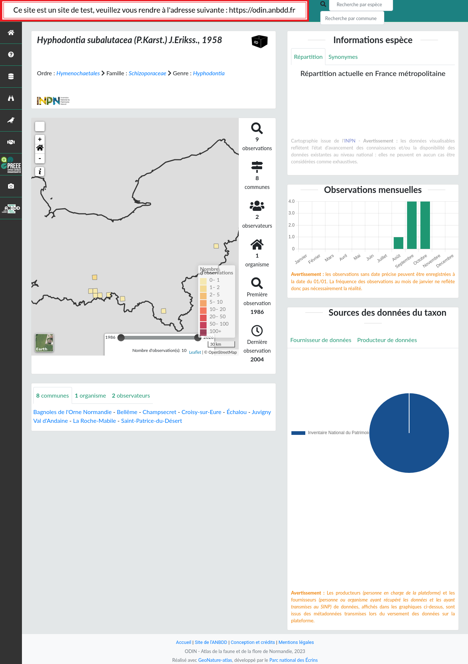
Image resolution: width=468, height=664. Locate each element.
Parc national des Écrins (293, 660)
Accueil (183, 642)
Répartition (308, 56)
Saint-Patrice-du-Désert (151, 420)
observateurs (131, 395)
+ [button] (40, 139)
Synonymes (343, 56)
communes (52, 395)
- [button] (40, 158)
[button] (40, 149)
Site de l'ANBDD (211, 642)
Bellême (127, 411)
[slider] (121, 337)
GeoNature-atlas (215, 660)
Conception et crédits (253, 642)
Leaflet (195, 352)
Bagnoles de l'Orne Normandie (72, 411)
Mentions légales (296, 642)
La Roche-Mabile (94, 420)
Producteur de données (387, 339)
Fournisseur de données (320, 339)
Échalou (237, 411)
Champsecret (159, 411)
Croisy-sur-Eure (201, 411)
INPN (349, 141)
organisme (90, 395)
